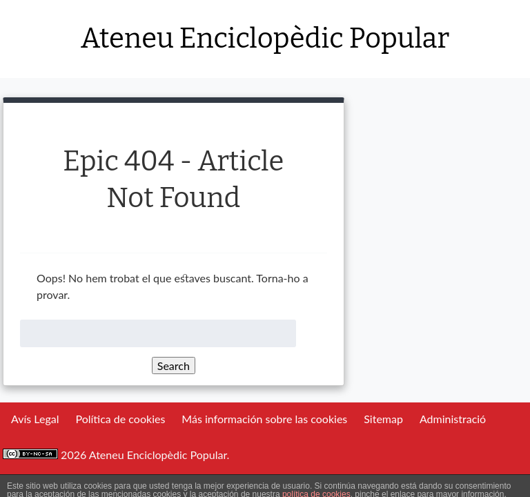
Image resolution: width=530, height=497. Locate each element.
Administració (453, 418)
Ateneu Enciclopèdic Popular (265, 38)
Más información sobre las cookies (264, 418)
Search (173, 365)
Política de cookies (120, 418)
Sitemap (383, 418)
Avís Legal (35, 418)
